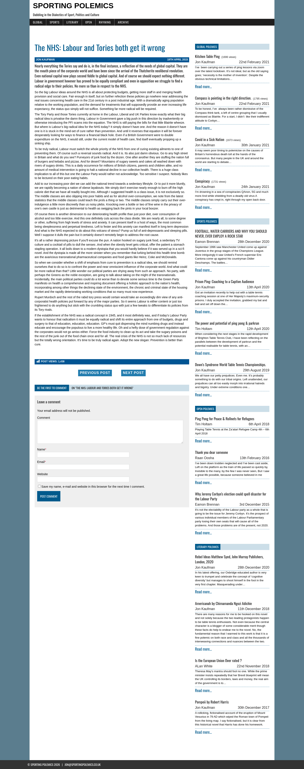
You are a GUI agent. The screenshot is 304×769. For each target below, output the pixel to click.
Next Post (132, 364)
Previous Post (94, 364)
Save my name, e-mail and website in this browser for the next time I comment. (90, 478)
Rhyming (103, 22)
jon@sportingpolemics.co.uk (82, 764)
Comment (41, 409)
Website (40, 466)
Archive (121, 22)
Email (38, 453)
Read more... (204, 86)
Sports (52, 22)
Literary (70, 22)
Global (36, 22)
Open (86, 22)
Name (39, 441)
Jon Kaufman (43, 59)
